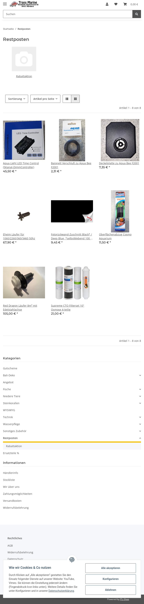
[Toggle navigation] (5, 2)
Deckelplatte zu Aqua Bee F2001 (119, 163)
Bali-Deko (9, 375)
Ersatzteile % (11, 453)
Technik (8, 417)
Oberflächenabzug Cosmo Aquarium (115, 236)
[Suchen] (68, 14)
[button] (107, 4)
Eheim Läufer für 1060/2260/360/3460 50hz (19, 236)
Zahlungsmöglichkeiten (17, 494)
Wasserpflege (11, 424)
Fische (7, 389)
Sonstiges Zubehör (14, 431)
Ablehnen (110, 589)
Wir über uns (11, 487)
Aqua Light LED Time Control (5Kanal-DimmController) (21, 165)
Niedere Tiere (11, 396)
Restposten (10, 438)
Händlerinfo (10, 473)
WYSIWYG (9, 410)
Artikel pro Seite (43, 99)
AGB (10, 545)
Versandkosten (12, 500)
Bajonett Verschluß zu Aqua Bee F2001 (71, 165)
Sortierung (15, 99)
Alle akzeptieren (110, 568)
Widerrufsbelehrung (16, 507)
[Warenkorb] (130, 4)
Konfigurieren (110, 578)
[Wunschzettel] (115, 4)
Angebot (8, 382)
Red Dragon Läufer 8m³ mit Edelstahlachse (20, 307)
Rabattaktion (24, 76)
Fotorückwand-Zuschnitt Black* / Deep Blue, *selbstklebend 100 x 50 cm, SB (71, 236)
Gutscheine (10, 368)
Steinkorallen (11, 403)
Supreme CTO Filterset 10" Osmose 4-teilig (67, 307)
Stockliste (9, 480)
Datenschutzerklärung (61, 590)
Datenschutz (15, 559)
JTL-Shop (124, 599)
